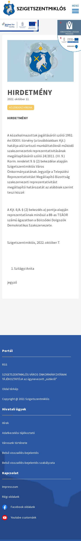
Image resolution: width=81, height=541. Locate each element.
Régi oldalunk (10, 497)
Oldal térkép (10, 389)
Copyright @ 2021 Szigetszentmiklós (25, 399)
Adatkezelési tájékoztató (18, 433)
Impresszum (10, 487)
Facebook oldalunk (18, 507)
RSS (4, 364)
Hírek (5, 423)
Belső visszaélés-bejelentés (20, 453)
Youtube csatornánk (19, 517)
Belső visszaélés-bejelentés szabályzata (28, 463)
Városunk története (14, 443)
